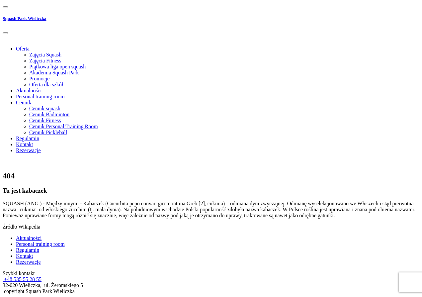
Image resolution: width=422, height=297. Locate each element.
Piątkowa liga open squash (57, 66)
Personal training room (40, 96)
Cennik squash (44, 108)
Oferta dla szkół (46, 84)
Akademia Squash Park (54, 72)
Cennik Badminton (49, 114)
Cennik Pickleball (48, 132)
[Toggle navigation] (5, 7)
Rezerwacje (28, 150)
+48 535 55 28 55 (22, 279)
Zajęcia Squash (45, 54)
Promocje (39, 78)
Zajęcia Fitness (45, 60)
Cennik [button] (23, 102)
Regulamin (27, 138)
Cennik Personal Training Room (63, 126)
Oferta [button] (23, 48)
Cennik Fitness (45, 120)
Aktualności (29, 90)
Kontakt (24, 144)
